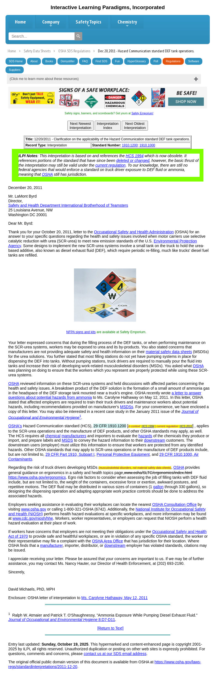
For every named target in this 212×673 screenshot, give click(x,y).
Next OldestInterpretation (135, 125)
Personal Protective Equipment (123, 454)
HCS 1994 (135, 156)
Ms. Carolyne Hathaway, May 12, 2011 (114, 598)
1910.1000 (147, 145)
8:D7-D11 (61, 619)
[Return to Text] (110, 628)
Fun (117, 61)
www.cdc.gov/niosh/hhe (33, 518)
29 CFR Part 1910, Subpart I (70, 454)
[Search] (78, 36)
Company (50, 23)
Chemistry (127, 23)
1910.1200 (130, 145)
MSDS (67, 440)
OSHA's (15, 426)
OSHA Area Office (107, 541)
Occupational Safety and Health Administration (134, 232)
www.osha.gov (33, 509)
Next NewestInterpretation (80, 125)
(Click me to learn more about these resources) (44, 79)
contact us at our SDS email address (115, 653)
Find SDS (101, 61)
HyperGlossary (137, 61)
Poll (155, 61)
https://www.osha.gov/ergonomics (37, 477)
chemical (52, 436)
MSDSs (126, 407)
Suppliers (14, 69)
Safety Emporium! (142, 113)
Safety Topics (88, 23)
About (34, 61)
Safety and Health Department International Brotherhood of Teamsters (68, 205)
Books (49, 61)
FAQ (85, 61)
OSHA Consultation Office (174, 504)
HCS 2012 (186, 426)
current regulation (111, 165)
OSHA (47, 174)
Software (193, 61)
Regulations (173, 61)
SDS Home (16, 61)
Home (20, 22)
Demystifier (68, 61)
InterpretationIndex (108, 125)
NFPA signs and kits (81, 332)
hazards (145, 436)
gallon (158, 487)
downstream (154, 440)
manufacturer (51, 545)
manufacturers (74, 436)
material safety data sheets (169, 352)
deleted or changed (132, 160)
